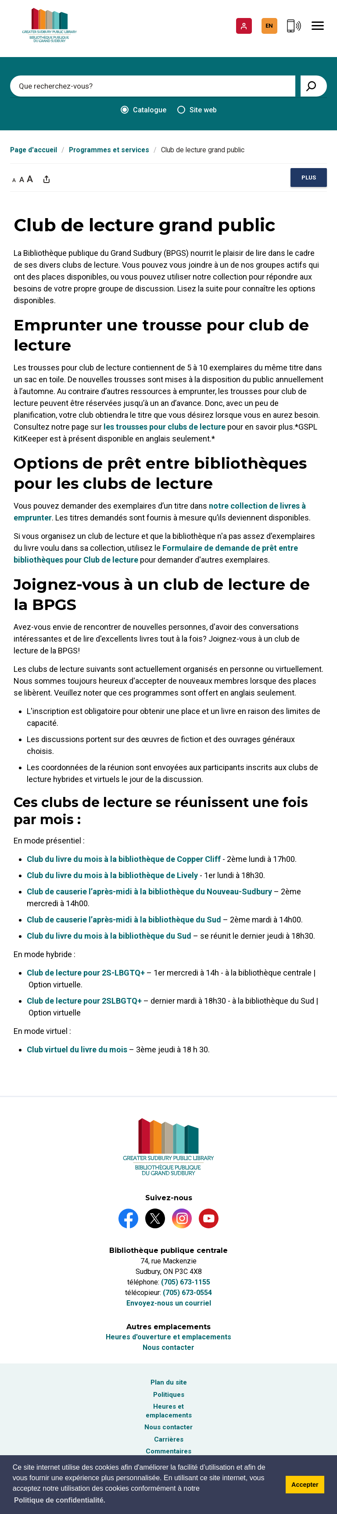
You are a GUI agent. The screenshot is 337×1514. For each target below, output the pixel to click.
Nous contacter (168, 1347)
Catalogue (143, 110)
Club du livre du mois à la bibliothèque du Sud (109, 936)
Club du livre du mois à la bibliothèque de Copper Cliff (124, 859)
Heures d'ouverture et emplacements (168, 1337)
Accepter (305, 1484)
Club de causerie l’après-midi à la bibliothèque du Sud (124, 920)
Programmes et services (109, 150)
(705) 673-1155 (185, 1282)
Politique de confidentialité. (59, 1500)
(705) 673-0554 (187, 1292)
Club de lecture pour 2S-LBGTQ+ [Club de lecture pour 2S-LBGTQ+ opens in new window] (86, 973)
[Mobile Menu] (317, 26)
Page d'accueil (33, 150)
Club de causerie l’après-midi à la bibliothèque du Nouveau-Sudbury (149, 892)
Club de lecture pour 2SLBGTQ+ (84, 1001)
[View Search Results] (314, 86)
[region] (308, 178)
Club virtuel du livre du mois (77, 1050)
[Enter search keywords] (152, 86)
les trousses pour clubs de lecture (165, 427)
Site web (197, 110)
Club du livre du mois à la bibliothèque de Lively (112, 875)
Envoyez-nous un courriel (168, 1303)
